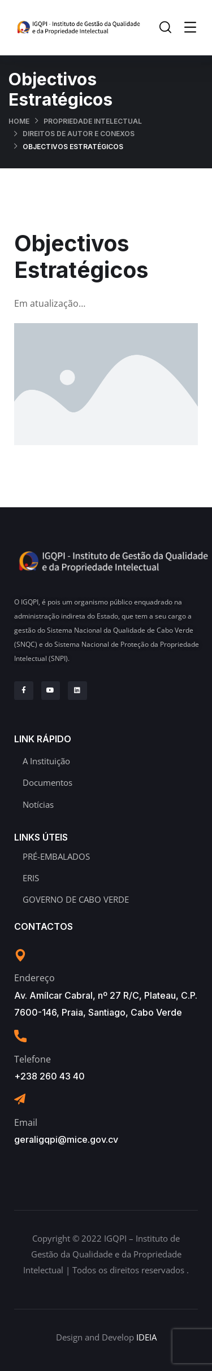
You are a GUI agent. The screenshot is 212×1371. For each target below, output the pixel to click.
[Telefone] (20, 1036)
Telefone (32, 1059)
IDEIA (146, 1337)
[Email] (19, 1099)
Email (25, 1122)
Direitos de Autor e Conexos (79, 133)
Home (18, 121)
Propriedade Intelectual (93, 121)
